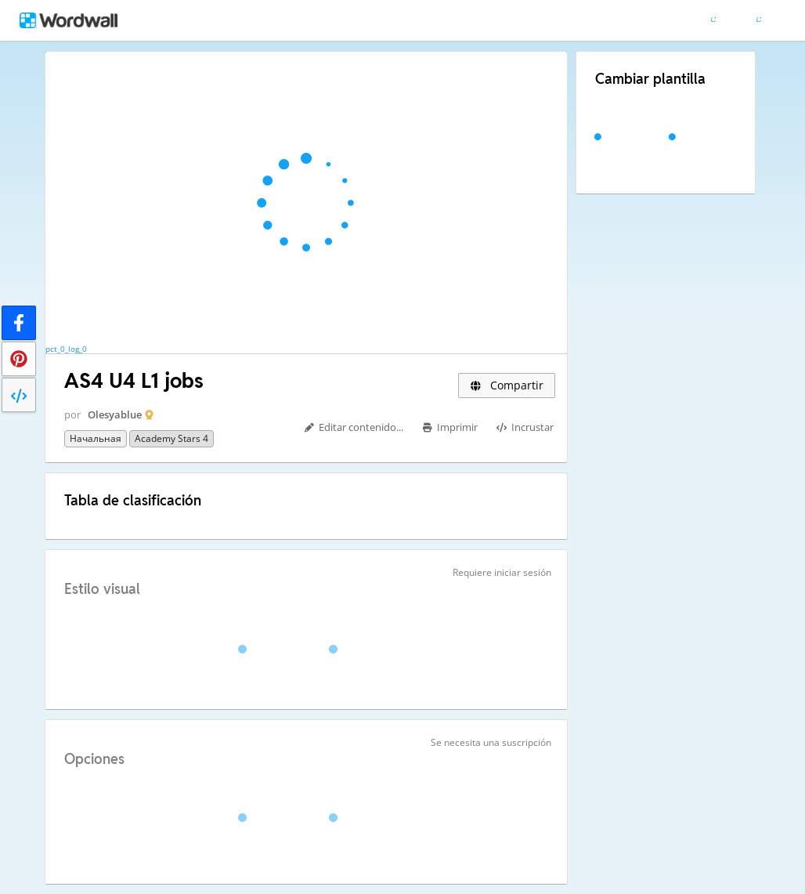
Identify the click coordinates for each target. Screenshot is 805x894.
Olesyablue (115, 414)
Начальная (95, 438)
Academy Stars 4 (171, 438)
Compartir (506, 385)
